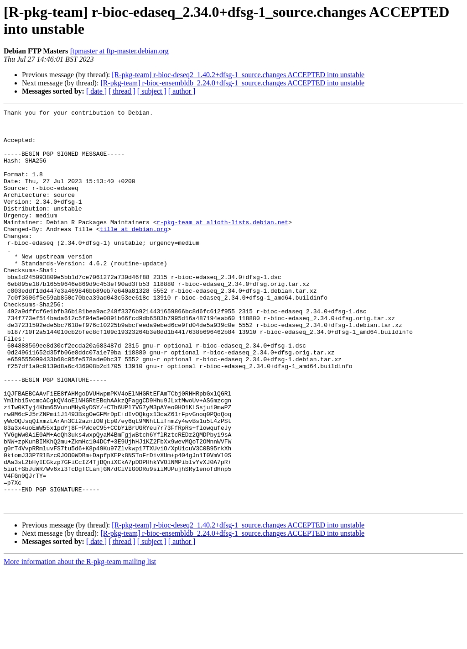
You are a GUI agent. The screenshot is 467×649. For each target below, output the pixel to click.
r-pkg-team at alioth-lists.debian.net (222, 245)
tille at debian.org (133, 253)
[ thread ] (122, 91)
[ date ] (96, 91)
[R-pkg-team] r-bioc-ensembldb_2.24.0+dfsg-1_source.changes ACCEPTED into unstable (232, 83)
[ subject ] (151, 91)
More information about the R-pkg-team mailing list (80, 641)
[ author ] (182, 91)
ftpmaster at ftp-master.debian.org (119, 51)
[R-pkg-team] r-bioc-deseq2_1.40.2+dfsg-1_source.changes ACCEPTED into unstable (238, 75)
